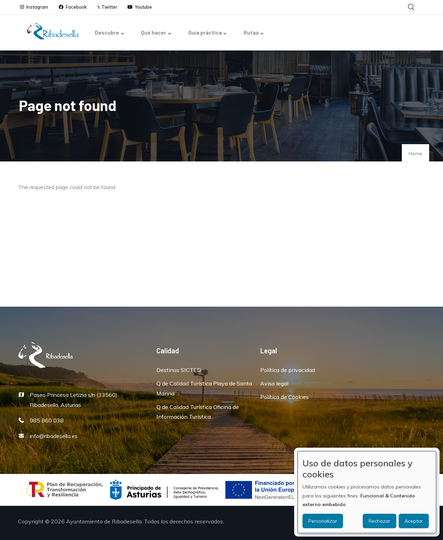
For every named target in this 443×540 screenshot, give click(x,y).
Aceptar (414, 521)
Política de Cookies (284, 396)
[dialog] (367, 492)
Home (415, 153)
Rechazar (379, 521)
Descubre (109, 33)
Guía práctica (207, 33)
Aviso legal (274, 383)
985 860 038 (47, 420)
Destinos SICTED (178, 369)
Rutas (254, 33)
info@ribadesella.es (54, 435)
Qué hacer (156, 33)
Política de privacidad (287, 369)
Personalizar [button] (322, 521)
